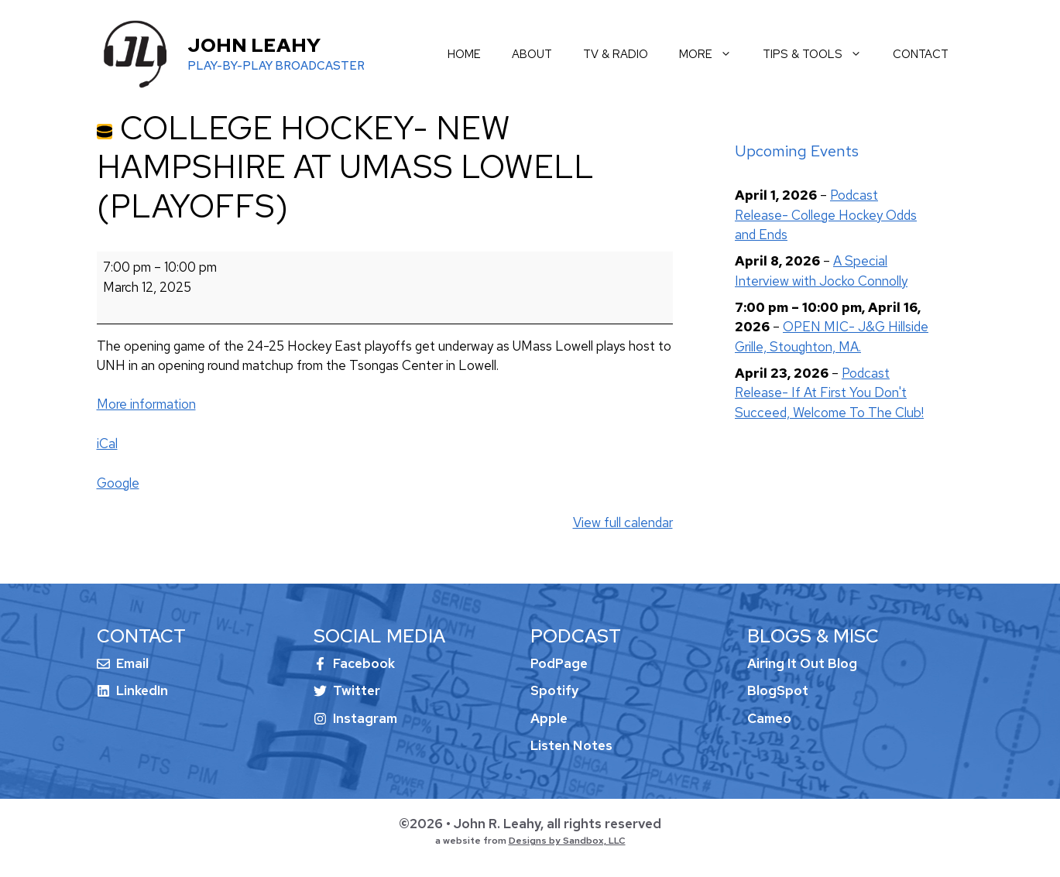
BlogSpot (777, 690)
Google (118, 483)
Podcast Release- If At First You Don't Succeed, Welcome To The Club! (829, 393)
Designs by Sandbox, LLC (567, 840)
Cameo (769, 718)
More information (146, 404)
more (713, 54)
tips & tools (820, 54)
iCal (107, 443)
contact (921, 54)
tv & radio (615, 54)
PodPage (559, 663)
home (464, 54)
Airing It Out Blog (802, 663)
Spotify (554, 690)
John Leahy (254, 45)
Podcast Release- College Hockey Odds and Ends (826, 215)
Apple (549, 718)
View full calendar (623, 522)
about (532, 54)
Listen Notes (571, 745)
